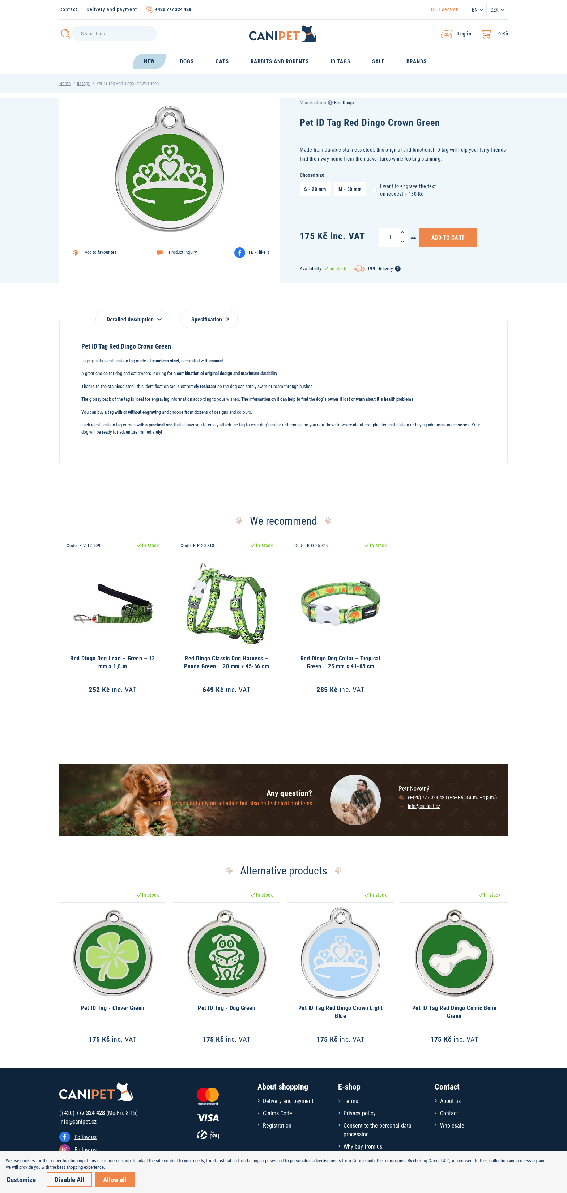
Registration (277, 1125)
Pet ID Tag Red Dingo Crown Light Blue (340, 1011)
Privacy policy (360, 1113)
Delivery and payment (111, 9)
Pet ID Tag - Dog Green (226, 1007)
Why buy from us (363, 1146)
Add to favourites (100, 252)
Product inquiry (183, 252)
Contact (68, 9)
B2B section (445, 9)
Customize (21, 1179)
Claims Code (277, 1113)
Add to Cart (448, 237)
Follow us (85, 1137)
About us (450, 1100)
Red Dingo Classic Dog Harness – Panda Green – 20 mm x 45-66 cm (226, 662)
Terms (351, 1100)
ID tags (83, 83)
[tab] (132, 315)
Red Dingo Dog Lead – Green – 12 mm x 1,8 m (112, 662)
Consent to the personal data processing (378, 1129)
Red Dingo (344, 102)
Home (65, 83)
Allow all (115, 1179)
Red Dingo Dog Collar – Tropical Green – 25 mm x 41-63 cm (340, 662)
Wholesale (452, 1125)
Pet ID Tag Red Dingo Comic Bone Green (454, 1011)
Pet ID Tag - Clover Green (113, 1007)
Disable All (69, 1179)
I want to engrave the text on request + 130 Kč (404, 189)
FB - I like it (259, 252)
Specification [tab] (208, 319)
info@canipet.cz (424, 805)
